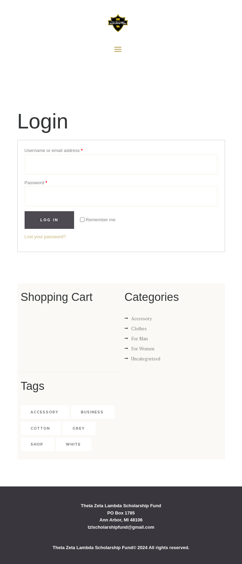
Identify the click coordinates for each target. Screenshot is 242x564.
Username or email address (54, 150)
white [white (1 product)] (73, 444)
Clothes (139, 328)
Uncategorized (145, 359)
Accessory (141, 318)
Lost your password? (45, 236)
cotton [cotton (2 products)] (40, 428)
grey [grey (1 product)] (78, 428)
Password (36, 182)
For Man (139, 338)
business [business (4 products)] (92, 412)
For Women (142, 349)
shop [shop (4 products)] (36, 444)
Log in (49, 220)
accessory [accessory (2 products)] (44, 412)
